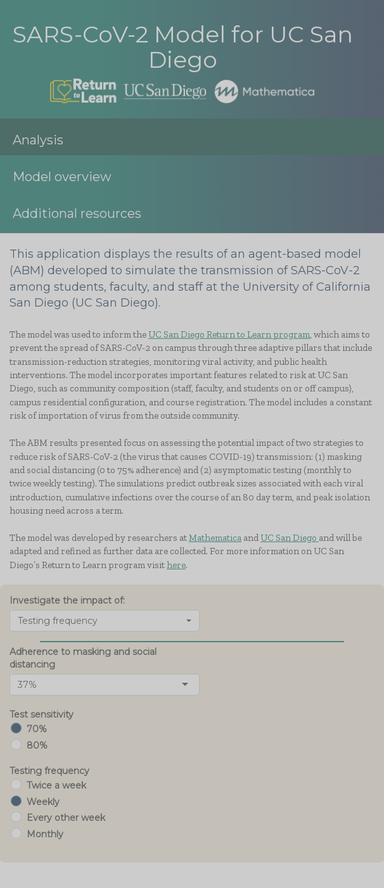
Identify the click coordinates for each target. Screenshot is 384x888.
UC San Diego (289, 537)
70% (37, 729)
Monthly (45, 834)
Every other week (66, 817)
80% (37, 745)
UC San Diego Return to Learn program (229, 334)
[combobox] (105, 620)
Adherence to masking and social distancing (83, 658)
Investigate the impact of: (67, 600)
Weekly (43, 802)
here (176, 565)
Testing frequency (49, 771)
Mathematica (215, 537)
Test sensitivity (42, 714)
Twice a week (56, 785)
